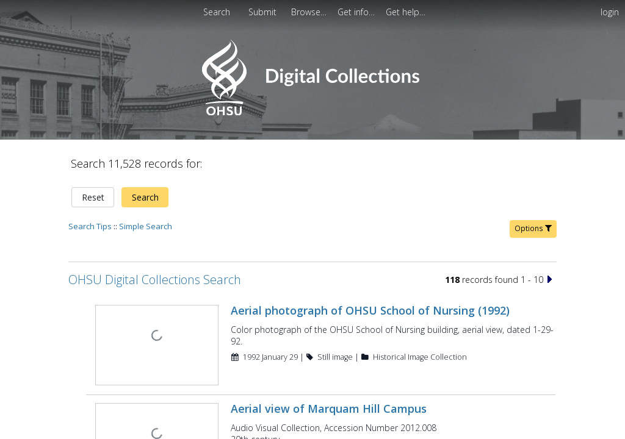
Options (533, 221)
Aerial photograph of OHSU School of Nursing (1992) (368, 303)
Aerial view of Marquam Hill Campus (327, 400)
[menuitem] (310, 12)
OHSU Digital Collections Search (154, 272)
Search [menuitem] (216, 12)
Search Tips (90, 218)
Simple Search (145, 218)
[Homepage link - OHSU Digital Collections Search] (312, 112)
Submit (263, 12)
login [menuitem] (610, 12)
